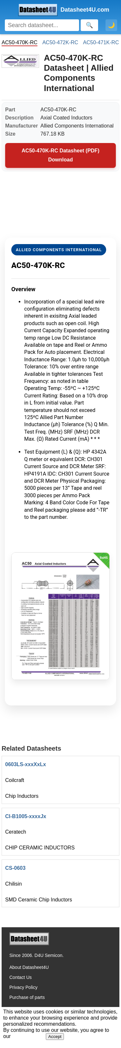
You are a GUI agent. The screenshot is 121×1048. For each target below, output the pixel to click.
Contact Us (20, 977)
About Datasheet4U (29, 967)
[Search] (42, 25)
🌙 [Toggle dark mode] (111, 25)
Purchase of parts (27, 997)
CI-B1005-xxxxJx (25, 816)
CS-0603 (15, 868)
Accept (55, 1036)
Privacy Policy (23, 987)
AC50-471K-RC (101, 42)
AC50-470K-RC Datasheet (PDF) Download (60, 155)
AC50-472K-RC (60, 42)
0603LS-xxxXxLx (25, 764)
